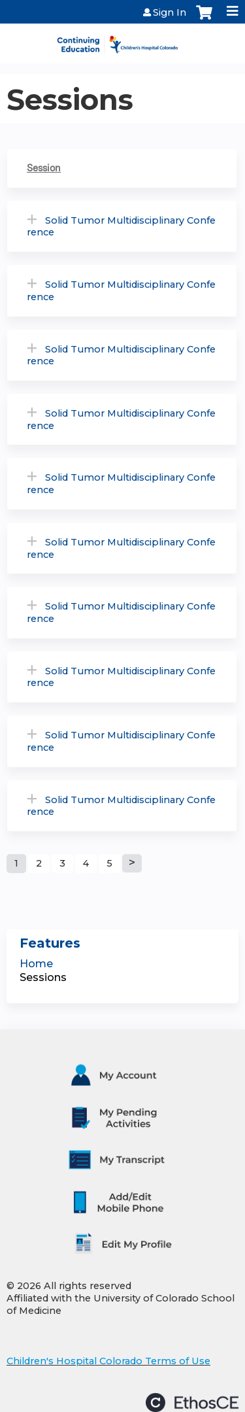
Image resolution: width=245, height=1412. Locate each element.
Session (44, 167)
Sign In (169, 12)
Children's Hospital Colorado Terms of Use (108, 1361)
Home (36, 963)
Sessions (43, 977)
